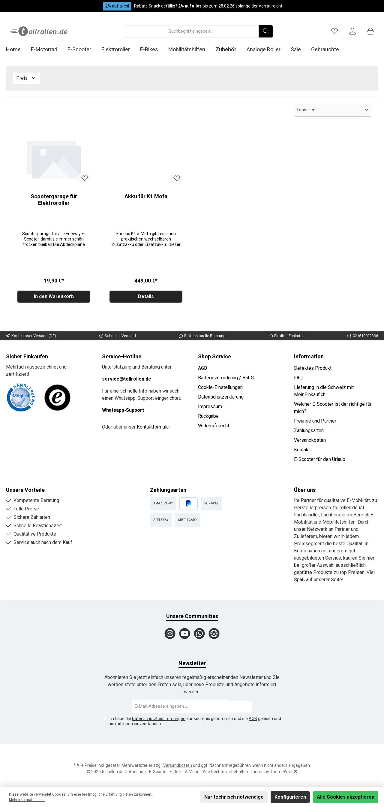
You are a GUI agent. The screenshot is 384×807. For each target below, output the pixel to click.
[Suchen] (266, 31)
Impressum (210, 406)
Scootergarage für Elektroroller (54, 199)
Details (146, 299)
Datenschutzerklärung (221, 397)
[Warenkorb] (370, 31)
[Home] (18, 49)
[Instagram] (170, 633)
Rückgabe (208, 416)
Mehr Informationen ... (27, 800)
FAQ (298, 378)
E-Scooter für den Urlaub (319, 459)
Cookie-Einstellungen (220, 387)
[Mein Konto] (352, 31)
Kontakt (302, 450)
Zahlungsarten (309, 430)
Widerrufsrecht (213, 426)
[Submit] (240, 706)
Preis (26, 78)
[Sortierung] (333, 110)
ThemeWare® (283, 771)
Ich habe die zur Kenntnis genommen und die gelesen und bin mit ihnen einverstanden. (195, 721)
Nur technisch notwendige (234, 797)
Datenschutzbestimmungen (158, 718)
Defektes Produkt (313, 368)
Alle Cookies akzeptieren (345, 797)
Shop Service (214, 356)
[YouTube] (184, 633)
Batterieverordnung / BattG (226, 378)
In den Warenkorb (54, 299)
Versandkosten (310, 440)
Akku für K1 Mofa (145, 196)
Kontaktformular (153, 427)
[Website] (214, 633)
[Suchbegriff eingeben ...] (191, 31)
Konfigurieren (290, 797)
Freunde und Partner (315, 421)
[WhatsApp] (199, 633)
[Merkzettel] (334, 31)
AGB (202, 368)
